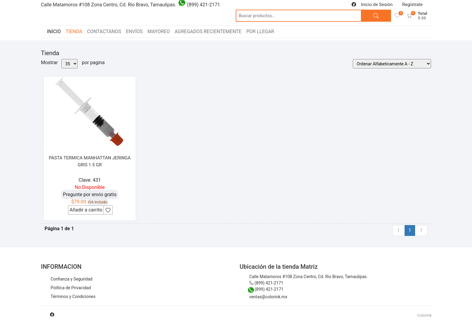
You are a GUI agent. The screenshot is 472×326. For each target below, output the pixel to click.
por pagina (93, 62)
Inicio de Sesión (377, 4)
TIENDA (74, 31)
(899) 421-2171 (266, 283)
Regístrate (412, 4)
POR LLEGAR (260, 31)
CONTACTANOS (104, 31)
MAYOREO (159, 31)
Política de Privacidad (71, 287)
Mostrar (49, 62)
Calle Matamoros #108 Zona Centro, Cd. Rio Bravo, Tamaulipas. (308, 276)
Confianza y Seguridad (71, 279)
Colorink (424, 315)
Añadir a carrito (86, 210)
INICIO (54, 31)
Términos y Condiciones (73, 296)
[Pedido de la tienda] (392, 63)
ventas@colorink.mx (268, 296)
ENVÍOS (134, 31)
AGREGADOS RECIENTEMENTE (208, 31)
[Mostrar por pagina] (69, 63)
